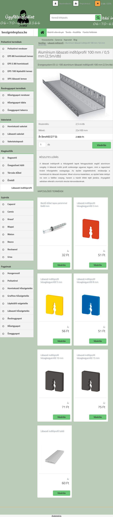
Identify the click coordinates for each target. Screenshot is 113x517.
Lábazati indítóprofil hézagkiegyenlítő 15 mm (88, 357)
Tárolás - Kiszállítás (73, 32)
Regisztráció (84, 3)
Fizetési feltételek (90, 32)
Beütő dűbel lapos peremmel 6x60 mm (54, 205)
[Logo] (20, 17)
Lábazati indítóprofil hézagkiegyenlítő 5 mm (51, 281)
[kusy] (42, 144)
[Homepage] (42, 32)
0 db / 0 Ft (106, 3)
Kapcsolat (68, 39)
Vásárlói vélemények (55, 32)
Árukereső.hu (56, 516)
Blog (75, 39)
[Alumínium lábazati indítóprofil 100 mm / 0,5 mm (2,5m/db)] (75, 70)
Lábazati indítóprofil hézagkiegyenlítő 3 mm (87, 205)
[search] (98, 18)
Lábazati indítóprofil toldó (52, 431)
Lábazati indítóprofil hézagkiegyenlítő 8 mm (87, 281)
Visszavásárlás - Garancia (52, 39)
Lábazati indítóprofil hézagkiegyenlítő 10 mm (52, 357)
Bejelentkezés (65, 3)
